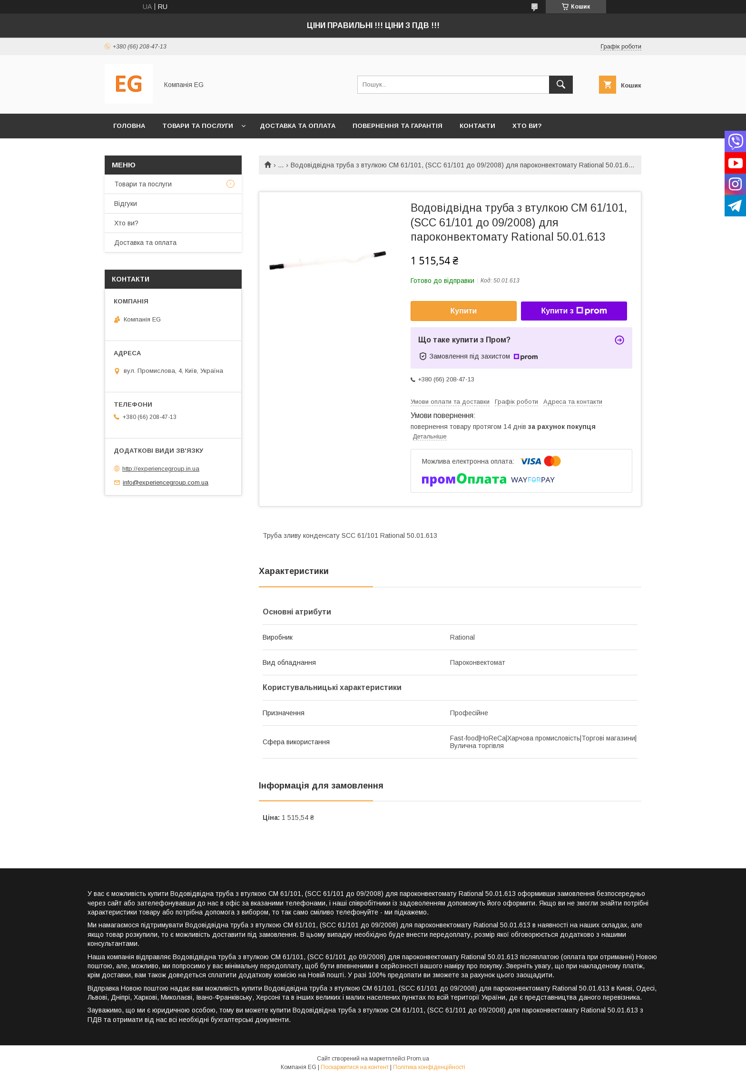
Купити (464, 311)
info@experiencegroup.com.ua (165, 482)
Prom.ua (418, 1058)
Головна (129, 125)
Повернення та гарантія (397, 125)
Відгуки (125, 203)
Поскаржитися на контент (355, 1067)
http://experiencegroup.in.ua (160, 468)
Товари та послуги (197, 125)
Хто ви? (527, 125)
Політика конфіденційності (429, 1067)
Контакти (477, 125)
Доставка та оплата (297, 125)
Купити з (574, 311)
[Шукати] (561, 85)
